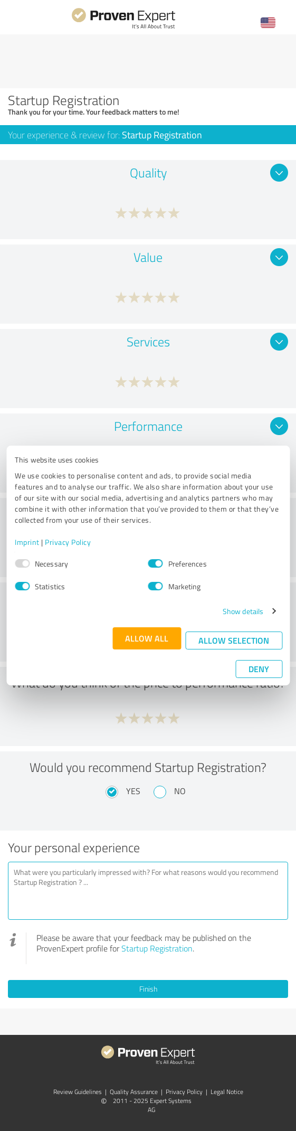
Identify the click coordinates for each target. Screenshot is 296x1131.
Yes (133, 791)
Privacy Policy (68, 542)
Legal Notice (227, 1091)
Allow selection (233, 640)
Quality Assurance (134, 1091)
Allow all (146, 638)
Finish (148, 989)
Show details (243, 611)
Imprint (27, 542)
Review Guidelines (77, 1091)
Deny (259, 669)
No (180, 791)
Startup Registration (157, 948)
